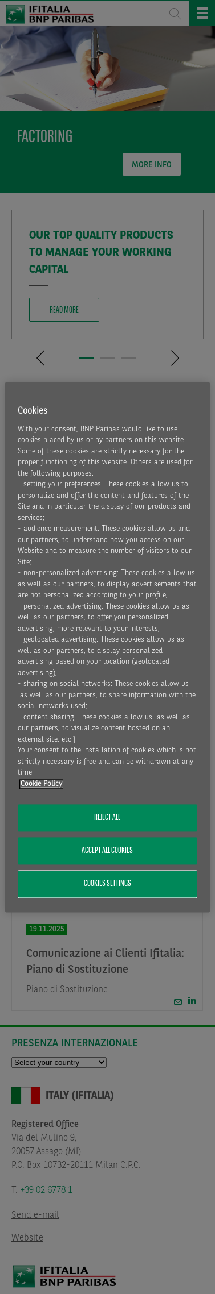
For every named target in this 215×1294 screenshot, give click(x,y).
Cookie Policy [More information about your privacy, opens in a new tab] (41, 784)
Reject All (107, 817)
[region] (107, 647)
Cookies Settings (107, 884)
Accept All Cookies (107, 850)
